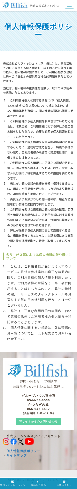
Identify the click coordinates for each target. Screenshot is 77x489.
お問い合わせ (64, 485)
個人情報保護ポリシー (23, 451)
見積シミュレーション (13, 485)
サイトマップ (17, 455)
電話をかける (38, 485)
